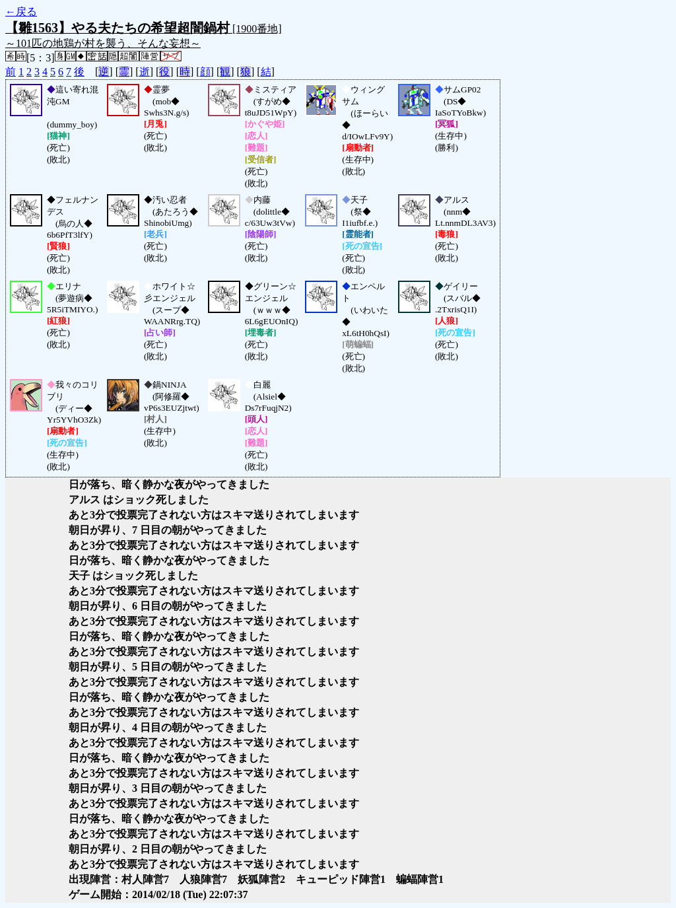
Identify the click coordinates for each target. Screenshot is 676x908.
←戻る (21, 11)
